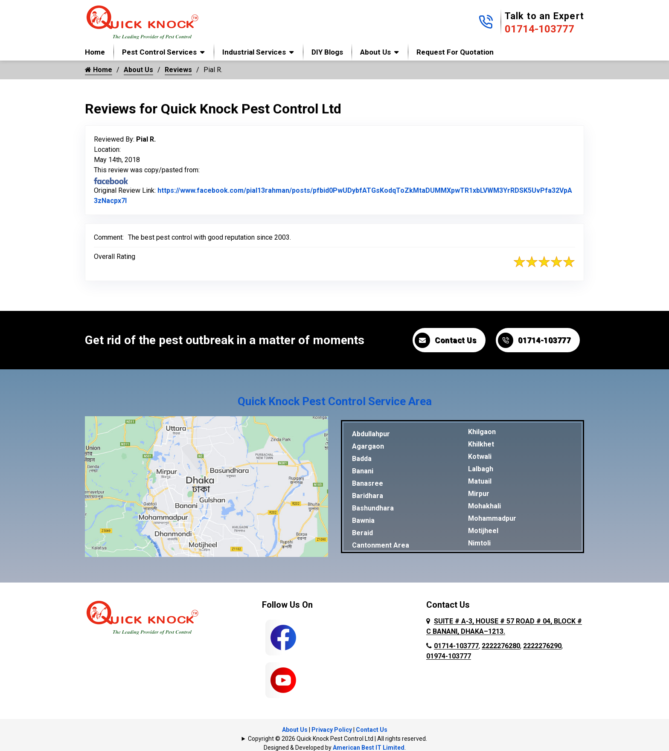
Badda (362, 459)
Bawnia (363, 520)
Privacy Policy (331, 729)
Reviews (178, 70)
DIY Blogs (327, 52)
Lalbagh (480, 469)
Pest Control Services (159, 52)
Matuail (480, 481)
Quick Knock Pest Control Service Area (335, 401)
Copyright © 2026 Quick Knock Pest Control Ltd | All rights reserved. (337, 738)
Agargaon (368, 446)
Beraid (362, 533)
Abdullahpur (371, 434)
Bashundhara (373, 508)
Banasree (367, 483)
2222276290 (542, 646)
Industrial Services (254, 52)
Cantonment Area (380, 545)
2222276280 (501, 646)
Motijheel (483, 531)
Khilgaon (482, 432)
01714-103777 (539, 29)
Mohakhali (484, 506)
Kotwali (480, 456)
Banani (362, 471)
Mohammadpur (492, 518)
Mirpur (478, 494)
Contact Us (445, 340)
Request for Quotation (455, 52)
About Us (375, 52)
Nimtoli (479, 543)
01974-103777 (448, 656)
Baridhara (367, 496)
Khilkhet (481, 444)
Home (95, 52)
